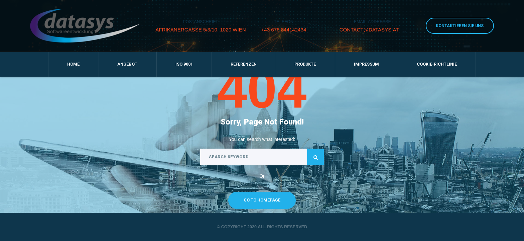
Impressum (366, 64)
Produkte (305, 64)
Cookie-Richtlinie (437, 64)
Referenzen (244, 64)
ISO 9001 (184, 64)
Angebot (127, 64)
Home (73, 64)
